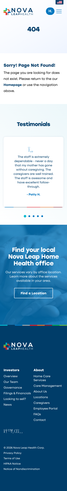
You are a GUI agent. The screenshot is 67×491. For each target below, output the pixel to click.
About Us (40, 391)
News (8, 405)
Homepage (13, 84)
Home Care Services (42, 378)
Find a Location (33, 293)
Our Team (11, 382)
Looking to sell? (15, 399)
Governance (13, 387)
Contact (40, 420)
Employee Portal (46, 408)
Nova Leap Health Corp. (18, 11)
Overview (11, 376)
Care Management (48, 386)
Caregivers (42, 403)
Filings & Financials (17, 393)
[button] (25, 218)
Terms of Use (12, 458)
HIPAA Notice (12, 463)
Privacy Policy (12, 453)
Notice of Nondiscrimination (22, 469)
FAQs (37, 414)
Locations (41, 397)
